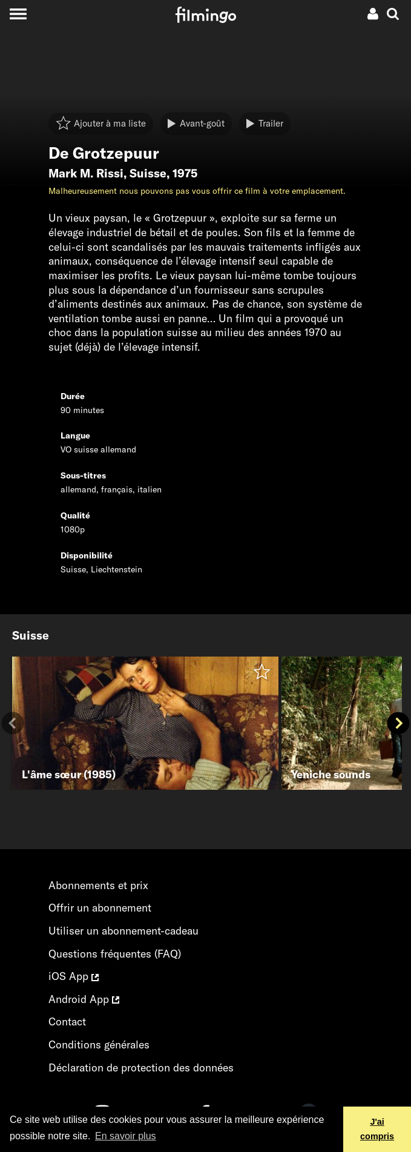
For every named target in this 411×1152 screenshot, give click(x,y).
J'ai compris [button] (377, 1129)
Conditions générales (99, 1044)
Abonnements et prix (98, 885)
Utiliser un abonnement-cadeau (123, 931)
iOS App (73, 976)
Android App (83, 999)
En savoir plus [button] (125, 1136)
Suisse (148, 173)
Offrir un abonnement (99, 908)
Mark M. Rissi (85, 173)
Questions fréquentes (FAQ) (114, 954)
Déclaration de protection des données (141, 1067)
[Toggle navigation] (18, 13)
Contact (67, 1021)
